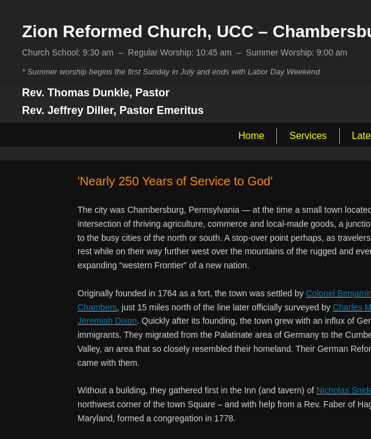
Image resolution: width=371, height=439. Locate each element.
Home (252, 135)
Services (307, 135)
